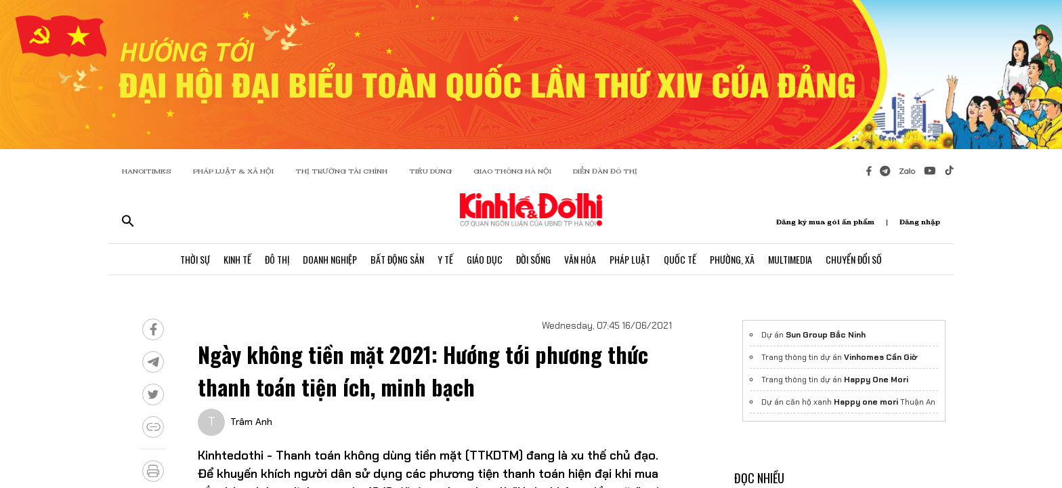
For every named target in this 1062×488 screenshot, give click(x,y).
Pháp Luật (630, 259)
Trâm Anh (251, 421)
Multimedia (790, 259)
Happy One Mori (876, 379)
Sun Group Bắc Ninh (826, 334)
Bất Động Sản (397, 259)
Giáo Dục (485, 259)
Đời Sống (533, 259)
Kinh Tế (237, 259)
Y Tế (445, 259)
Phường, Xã (732, 259)
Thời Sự (195, 259)
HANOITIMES (146, 171)
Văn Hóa (580, 259)
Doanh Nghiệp (330, 259)
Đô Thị (277, 259)
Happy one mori (866, 401)
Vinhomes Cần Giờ (880, 357)
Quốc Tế (680, 259)
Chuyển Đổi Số (854, 259)
